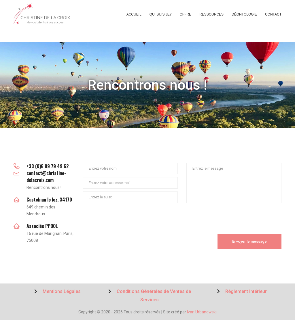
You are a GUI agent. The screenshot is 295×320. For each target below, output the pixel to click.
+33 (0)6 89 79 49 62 (48, 166)
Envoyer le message (249, 241)
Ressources (211, 14)
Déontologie (244, 14)
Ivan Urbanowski (202, 312)
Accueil (133, 14)
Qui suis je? (161, 14)
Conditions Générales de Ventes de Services (149, 295)
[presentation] (126, 217)
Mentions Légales (57, 291)
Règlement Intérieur (242, 291)
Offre (185, 14)
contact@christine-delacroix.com (46, 176)
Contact (273, 14)
